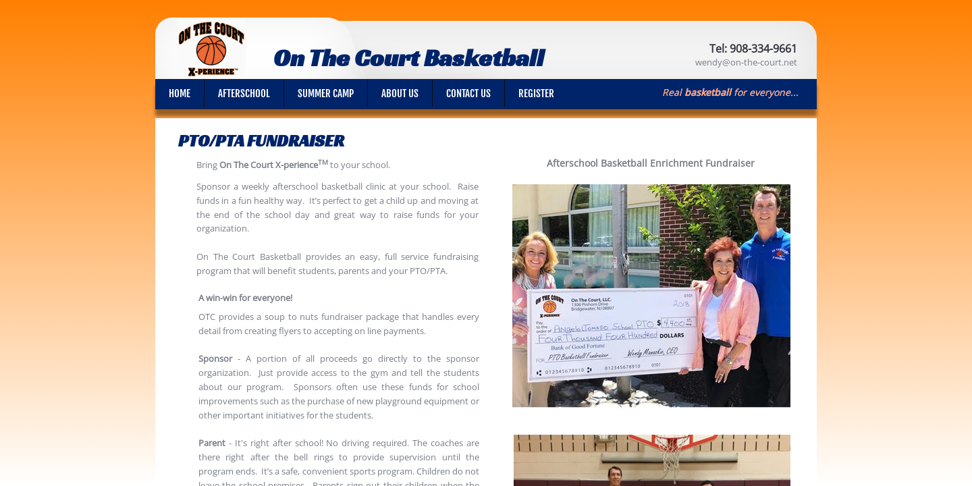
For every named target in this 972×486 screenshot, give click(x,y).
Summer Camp (326, 93)
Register (536, 93)
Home (179, 93)
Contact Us (468, 93)
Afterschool (244, 93)
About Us (399, 93)
